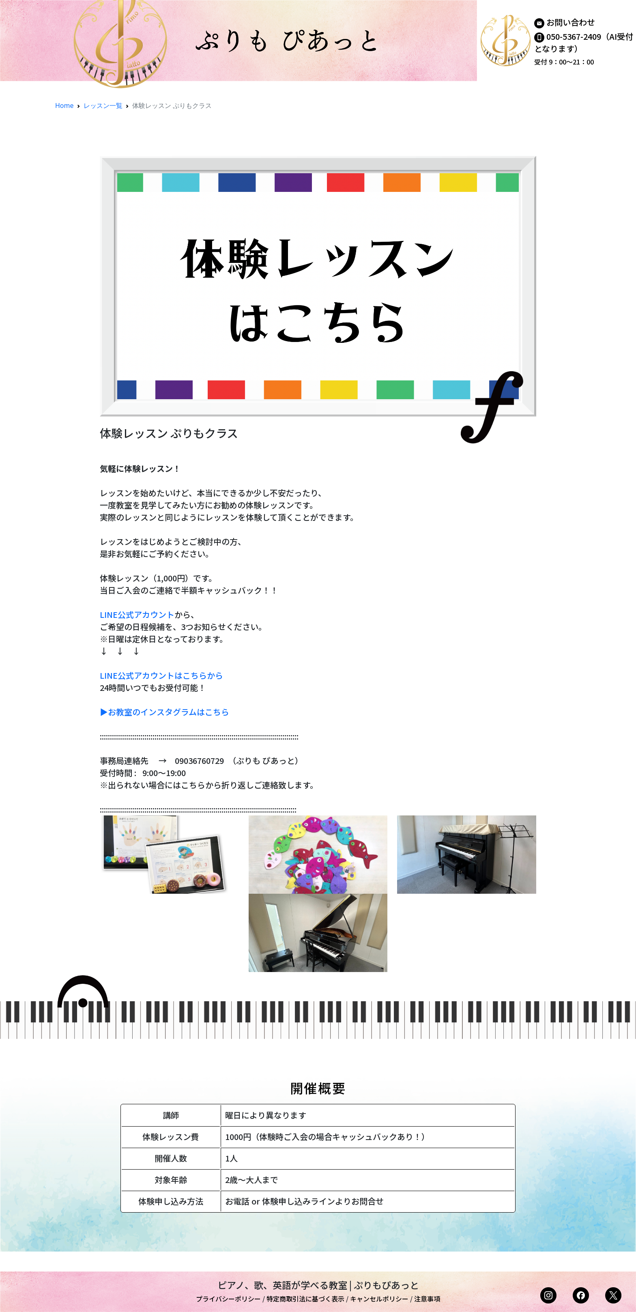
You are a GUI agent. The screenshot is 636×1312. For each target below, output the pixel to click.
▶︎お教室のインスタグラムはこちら (164, 712)
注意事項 (427, 1298)
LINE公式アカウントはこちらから (161, 675)
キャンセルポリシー (379, 1298)
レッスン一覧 (103, 105)
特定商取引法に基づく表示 (305, 1298)
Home (64, 105)
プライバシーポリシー (228, 1298)
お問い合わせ (570, 22)
